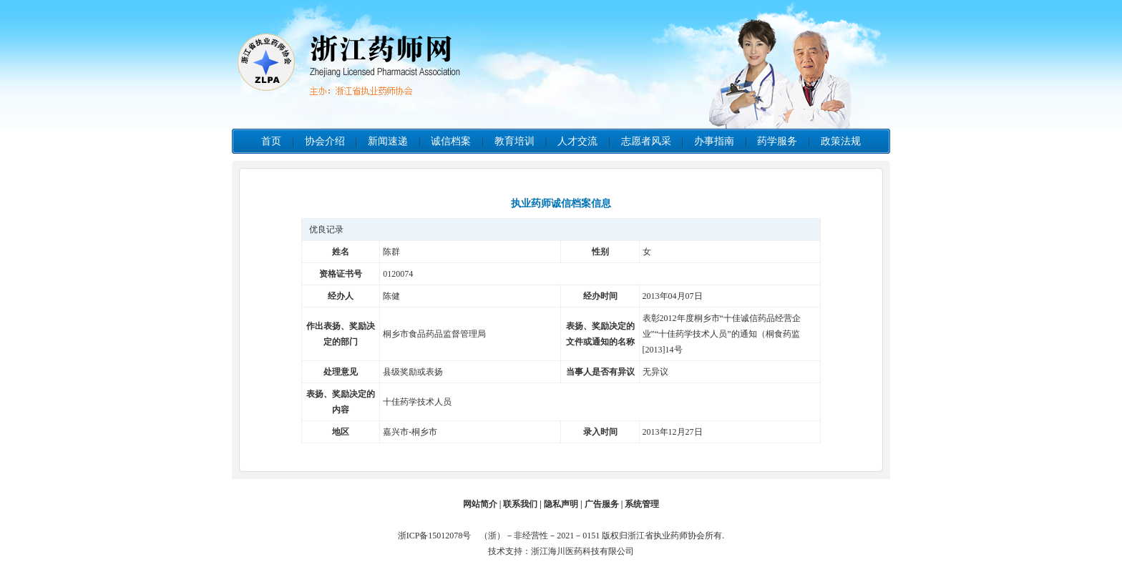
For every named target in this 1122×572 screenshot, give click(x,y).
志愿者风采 (646, 141)
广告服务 (602, 504)
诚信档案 (451, 141)
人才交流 (577, 141)
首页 (271, 141)
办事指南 (714, 141)
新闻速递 (388, 141)
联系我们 (520, 504)
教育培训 (514, 141)
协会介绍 (325, 141)
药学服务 (777, 141)
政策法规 (841, 141)
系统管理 (642, 504)
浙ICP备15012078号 (438, 536)
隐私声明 (561, 504)
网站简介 (480, 504)
